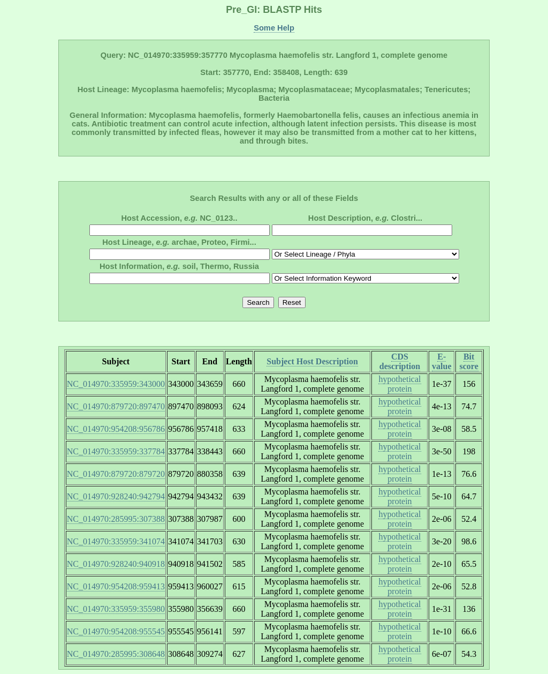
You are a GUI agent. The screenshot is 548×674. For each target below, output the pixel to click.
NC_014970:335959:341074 (116, 541)
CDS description (399, 361)
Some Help (274, 28)
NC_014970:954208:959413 (116, 586)
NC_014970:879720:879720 (116, 473)
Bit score (469, 361)
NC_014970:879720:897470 (116, 406)
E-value (441, 361)
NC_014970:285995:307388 (116, 518)
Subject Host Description (312, 361)
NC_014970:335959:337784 (116, 451)
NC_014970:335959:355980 (116, 608)
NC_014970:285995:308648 (116, 653)
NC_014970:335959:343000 (116, 383)
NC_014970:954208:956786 (116, 428)
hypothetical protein (399, 384)
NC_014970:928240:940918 (116, 563)
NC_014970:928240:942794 (116, 496)
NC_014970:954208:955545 (116, 631)
